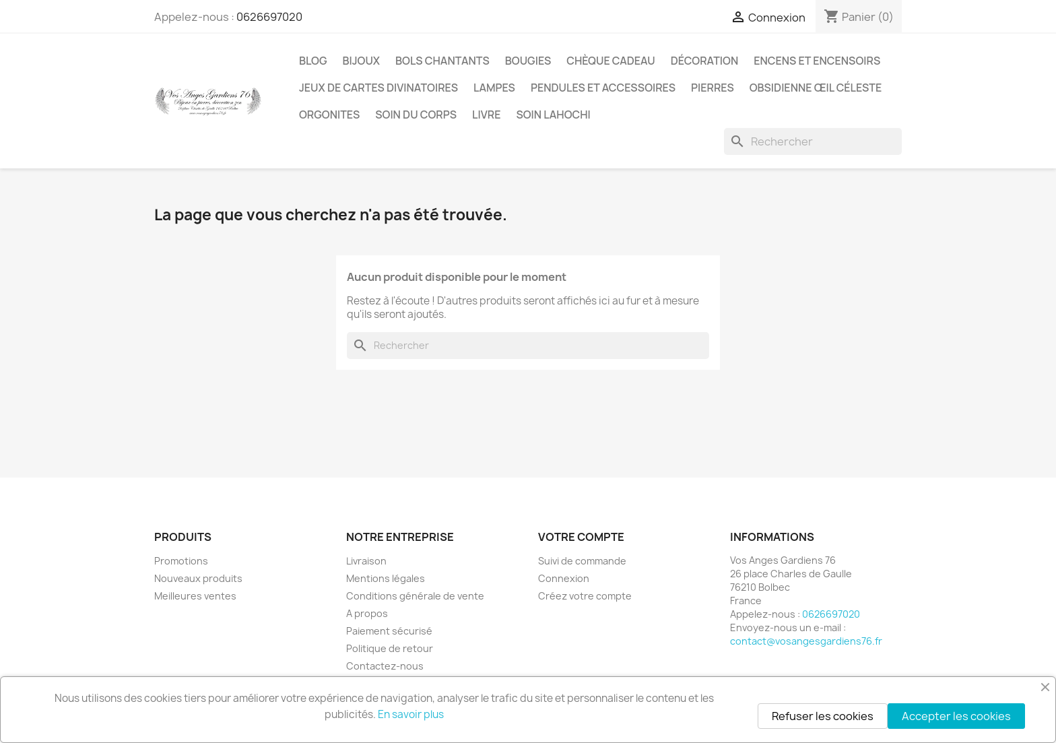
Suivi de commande (582, 560)
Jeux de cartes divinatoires (378, 87)
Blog (313, 60)
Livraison (366, 560)
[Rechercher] (813, 141)
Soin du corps (416, 114)
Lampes (494, 87)
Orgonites (329, 114)
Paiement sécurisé (389, 630)
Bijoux (362, 60)
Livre (486, 114)
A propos (367, 613)
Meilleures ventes (195, 595)
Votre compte (581, 536)
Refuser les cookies (822, 716)
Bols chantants (442, 60)
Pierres (712, 87)
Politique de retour (389, 648)
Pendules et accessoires (603, 87)
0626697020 (269, 16)
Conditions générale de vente (415, 595)
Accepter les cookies (956, 716)
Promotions (181, 560)
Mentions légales (385, 578)
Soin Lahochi (553, 114)
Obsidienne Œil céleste (816, 87)
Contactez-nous (385, 665)
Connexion (563, 578)
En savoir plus (411, 714)
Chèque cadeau (610, 60)
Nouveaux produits (198, 578)
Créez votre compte (585, 595)
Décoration (705, 60)
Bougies (528, 60)
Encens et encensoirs (817, 60)
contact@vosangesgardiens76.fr (806, 641)
